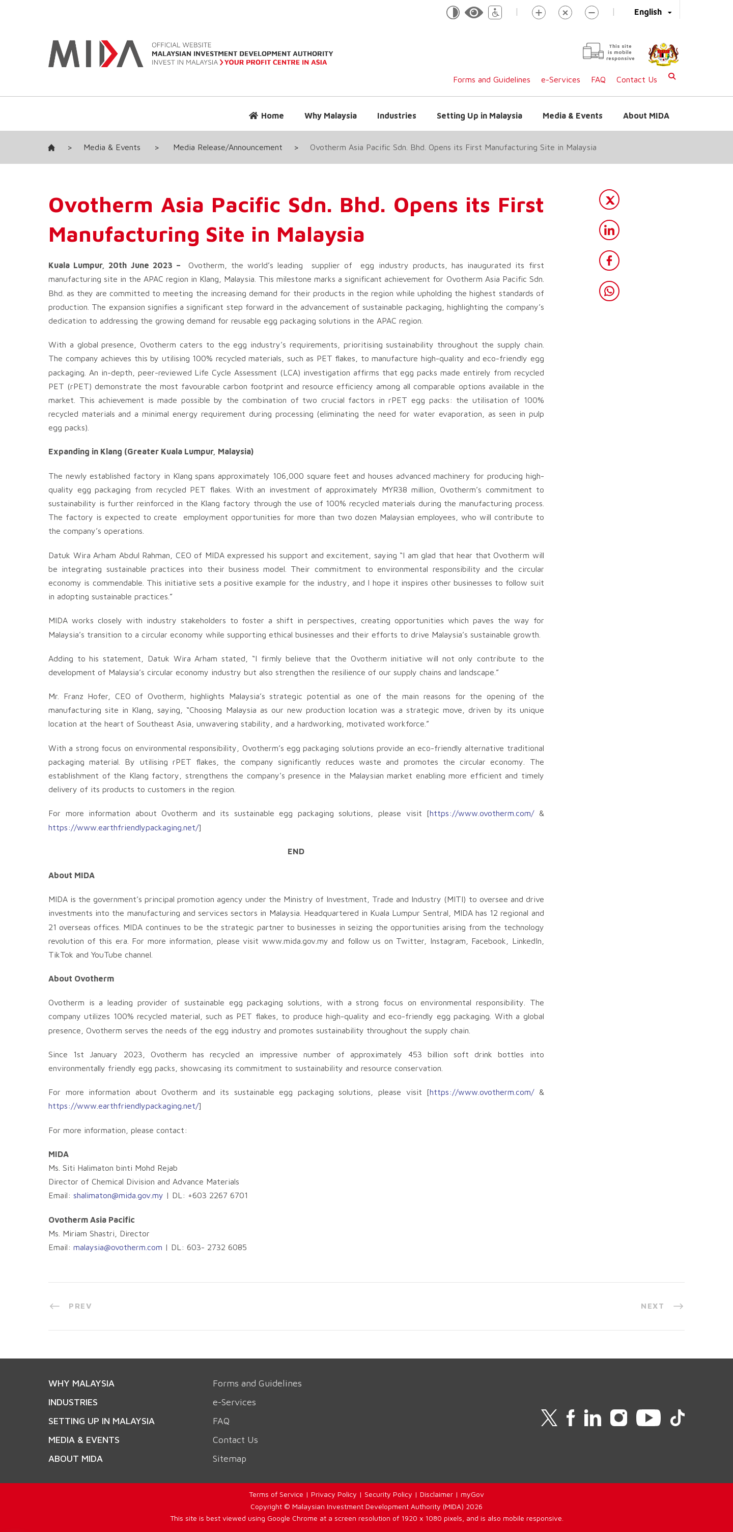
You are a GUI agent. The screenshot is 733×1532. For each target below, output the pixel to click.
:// (453, 1091)
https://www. (455, 813)
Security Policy (388, 1494)
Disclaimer (436, 1494)
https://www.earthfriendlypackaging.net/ (123, 827)
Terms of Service (276, 1494)
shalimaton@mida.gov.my (118, 1195)
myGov (472, 1494)
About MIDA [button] (646, 115)
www (468, 1091)
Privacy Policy (334, 1494)
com (523, 1091)
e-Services (560, 79)
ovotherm (497, 813)
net (189, 1105)
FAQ (598, 79)
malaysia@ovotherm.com (117, 1247)
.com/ (524, 813)
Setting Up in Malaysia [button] (479, 115)
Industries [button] (396, 115)
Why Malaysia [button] (330, 115)
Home (272, 115)
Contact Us (636, 79)
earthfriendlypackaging (140, 1105)
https (439, 1091)
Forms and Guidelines (491, 79)
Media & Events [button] (573, 115)
